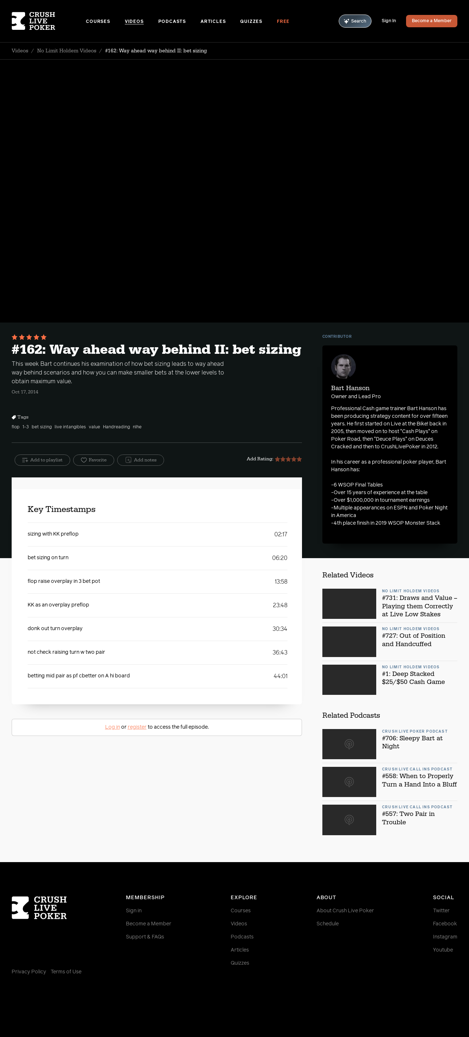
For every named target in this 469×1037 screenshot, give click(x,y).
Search (355, 21)
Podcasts (172, 22)
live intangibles (70, 427)
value (94, 427)
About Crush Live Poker (345, 910)
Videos (134, 22)
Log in (112, 727)
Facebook (445, 923)
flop (16, 427)
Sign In (389, 21)
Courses (98, 22)
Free (283, 22)
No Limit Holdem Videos (66, 50)
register (137, 727)
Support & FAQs (145, 937)
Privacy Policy (29, 971)
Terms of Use (66, 971)
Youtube (443, 950)
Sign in (134, 910)
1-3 (26, 427)
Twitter (441, 910)
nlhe (137, 427)
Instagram (445, 937)
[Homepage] (49, 21)
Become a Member (432, 21)
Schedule (328, 923)
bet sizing (42, 427)
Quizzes (251, 22)
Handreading (116, 427)
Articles (213, 22)
